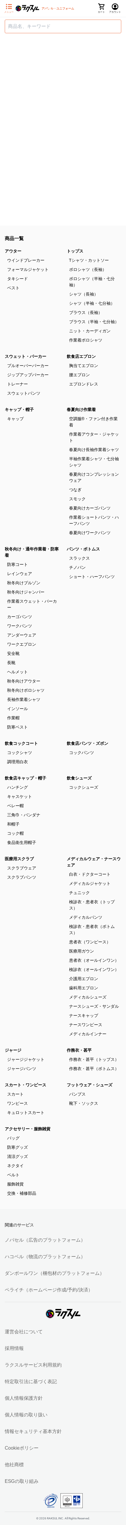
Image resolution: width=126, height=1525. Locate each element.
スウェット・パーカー (25, 356)
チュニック (79, 892)
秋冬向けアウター (23, 681)
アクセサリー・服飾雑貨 (27, 1128)
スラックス (79, 558)
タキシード (17, 278)
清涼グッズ (17, 1156)
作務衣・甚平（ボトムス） (94, 1068)
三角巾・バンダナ (23, 815)
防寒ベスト (17, 727)
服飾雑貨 (15, 1184)
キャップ (15, 418)
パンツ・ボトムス (83, 549)
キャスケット (19, 796)
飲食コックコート (21, 743)
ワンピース (17, 1103)
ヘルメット (17, 671)
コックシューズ (83, 787)
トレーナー (17, 384)
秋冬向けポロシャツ (25, 690)
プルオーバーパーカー (28, 365)
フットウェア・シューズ (89, 1085)
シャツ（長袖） (83, 294)
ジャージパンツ (21, 1068)
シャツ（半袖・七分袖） (92, 303)
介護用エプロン (83, 978)
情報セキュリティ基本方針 (33, 1431)
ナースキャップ (83, 1015)
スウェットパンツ (23, 393)
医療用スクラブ (19, 858)
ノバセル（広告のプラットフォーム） (45, 1239)
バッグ (13, 1138)
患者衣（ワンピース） (90, 942)
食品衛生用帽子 (21, 842)
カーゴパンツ (19, 616)
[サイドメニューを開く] (9, 8)
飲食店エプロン (81, 356)
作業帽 (13, 717)
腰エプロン (79, 374)
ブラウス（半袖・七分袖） (94, 321)
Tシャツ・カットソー (89, 260)
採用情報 (14, 1348)
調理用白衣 (17, 761)
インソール (17, 708)
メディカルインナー (87, 1034)
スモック (77, 498)
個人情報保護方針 (24, 1398)
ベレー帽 (15, 805)
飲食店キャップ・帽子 (25, 778)
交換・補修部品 (21, 1193)
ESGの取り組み (22, 1481)
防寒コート (17, 564)
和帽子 (13, 824)
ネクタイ (15, 1165)
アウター (13, 251)
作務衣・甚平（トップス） (94, 1059)
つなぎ (75, 489)
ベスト (13, 287)
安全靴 (13, 653)
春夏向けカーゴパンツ (90, 508)
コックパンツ (81, 752)
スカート (15, 1094)
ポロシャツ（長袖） (87, 269)
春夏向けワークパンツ (90, 532)
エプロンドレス (83, 384)
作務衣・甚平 (79, 1050)
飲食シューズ (79, 778)
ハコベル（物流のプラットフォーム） (45, 1256)
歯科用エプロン (83, 988)
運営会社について (24, 1331)
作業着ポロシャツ (85, 340)
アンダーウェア (21, 635)
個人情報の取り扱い (26, 1414)
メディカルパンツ (85, 917)
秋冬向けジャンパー (25, 592)
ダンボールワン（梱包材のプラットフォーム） (54, 1273)
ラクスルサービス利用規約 (33, 1364)
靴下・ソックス (83, 1103)
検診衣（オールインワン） (94, 969)
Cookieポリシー (22, 1448)
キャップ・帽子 (19, 409)
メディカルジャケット (90, 883)
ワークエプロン (21, 644)
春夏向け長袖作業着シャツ (94, 449)
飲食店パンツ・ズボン (87, 743)
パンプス (77, 1094)
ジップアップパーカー (28, 374)
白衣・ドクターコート (90, 874)
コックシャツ (19, 752)
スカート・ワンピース (25, 1085)
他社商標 (14, 1464)
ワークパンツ (19, 625)
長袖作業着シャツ (23, 699)
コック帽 (15, 833)
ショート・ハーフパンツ (92, 576)
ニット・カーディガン (90, 331)
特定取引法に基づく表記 (31, 1381)
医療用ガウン (81, 951)
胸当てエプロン (83, 365)
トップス (75, 251)
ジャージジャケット (25, 1059)
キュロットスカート (25, 1112)
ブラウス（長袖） (85, 312)
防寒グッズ (17, 1147)
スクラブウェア (21, 868)
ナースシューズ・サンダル (94, 1006)
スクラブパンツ (21, 877)
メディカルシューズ (87, 997)
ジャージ (13, 1050)
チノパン (77, 567)
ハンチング (17, 787)
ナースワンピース (85, 1024)
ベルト (13, 1174)
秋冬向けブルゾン (23, 582)
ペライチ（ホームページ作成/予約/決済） (49, 1289)
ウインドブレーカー (25, 260)
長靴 (11, 662)
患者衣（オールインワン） (94, 960)
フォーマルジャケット (28, 269)
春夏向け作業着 (81, 409)
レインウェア (19, 573)
